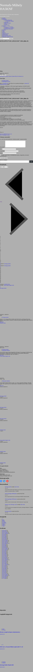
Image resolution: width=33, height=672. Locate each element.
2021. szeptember (5, 566)
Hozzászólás (2, 148)
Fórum (3, 30)
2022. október (4, 560)
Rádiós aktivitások (7, 23)
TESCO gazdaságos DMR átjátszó (11, 495)
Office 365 (17, 76)
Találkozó (4, 526)
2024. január (4, 548)
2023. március (4, 556)
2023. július (4, 552)
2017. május (4, 579)
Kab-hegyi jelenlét (5, 80)
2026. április (4, 531)
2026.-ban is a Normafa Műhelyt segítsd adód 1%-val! (11, 648)
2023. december (5, 549)
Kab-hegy (4, 523)
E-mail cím (2, 152)
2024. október (4, 543)
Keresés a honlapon (3, 161)
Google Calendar (8, 76)
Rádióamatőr (4, 19)
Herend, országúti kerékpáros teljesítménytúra (10, 633)
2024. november (5, 542)
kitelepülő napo (5, 83)
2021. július (4, 567)
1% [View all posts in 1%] (2, 646)
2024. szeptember (5, 544)
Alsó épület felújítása (10, 21)
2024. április (4, 547)
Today (1, 203)
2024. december (5, 541)
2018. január (4, 578)
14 (0, 268)
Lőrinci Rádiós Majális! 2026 (9, 286)
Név (1, 150)
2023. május (4, 554)
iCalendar (13, 76)
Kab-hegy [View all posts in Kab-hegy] (4, 631)
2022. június (4, 562)
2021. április (4, 568)
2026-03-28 (2, 668)
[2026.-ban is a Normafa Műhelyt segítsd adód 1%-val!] (8, 644)
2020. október (4, 570)
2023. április (4, 555)
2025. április (4, 538)
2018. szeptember (5, 576)
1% (2, 520)
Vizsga (3, 527)
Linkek (3, 31)
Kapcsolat (4, 32)
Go (31, 162)
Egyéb (3, 521)
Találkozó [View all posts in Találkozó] (4, 664)
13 (0, 266)
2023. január (4, 558)
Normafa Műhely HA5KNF (5, 16)
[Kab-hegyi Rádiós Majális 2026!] (8, 661)
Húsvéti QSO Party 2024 (6, 35)
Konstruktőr (4, 524)
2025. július (4, 535)
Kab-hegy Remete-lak (8, 20)
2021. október (4, 565)
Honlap (1, 154)
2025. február (4, 539)
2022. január (4, 564)
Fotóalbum (4, 29)
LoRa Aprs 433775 (5, 33)
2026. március (4, 532)
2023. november (5, 550)
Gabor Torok (16, 488)
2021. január (4, 569)
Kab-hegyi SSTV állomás (8, 26)
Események (6, 22)
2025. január (4, 540)
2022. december (5, 559)
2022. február (4, 563)
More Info (1, 323)
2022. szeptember (5, 561)
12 (0, 264)
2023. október (4, 551)
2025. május (4, 537)
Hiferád (3, 522)
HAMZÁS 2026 (5, 34)
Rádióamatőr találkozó (6, 351)
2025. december (5, 533)
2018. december (5, 575)
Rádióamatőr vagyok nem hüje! (7, 36)
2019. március (4, 574)
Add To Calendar (3, 75)
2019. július (4, 573)
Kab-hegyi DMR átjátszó (8, 28)
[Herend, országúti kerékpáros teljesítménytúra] (8, 628)
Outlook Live (21, 76)
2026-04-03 (2, 650)
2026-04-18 (2, 635)
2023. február (4, 557)
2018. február (4, 577)
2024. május (4, 546)
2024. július (4, 545)
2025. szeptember (5, 534)
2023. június (4, 553)
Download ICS (2, 76)
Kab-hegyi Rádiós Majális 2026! (7, 666)
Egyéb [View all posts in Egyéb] (3, 630)
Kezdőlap (3, 18)
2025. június (4, 536)
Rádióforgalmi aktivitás (6, 81)
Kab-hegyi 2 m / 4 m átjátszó (9, 27)
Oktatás (3, 525)
